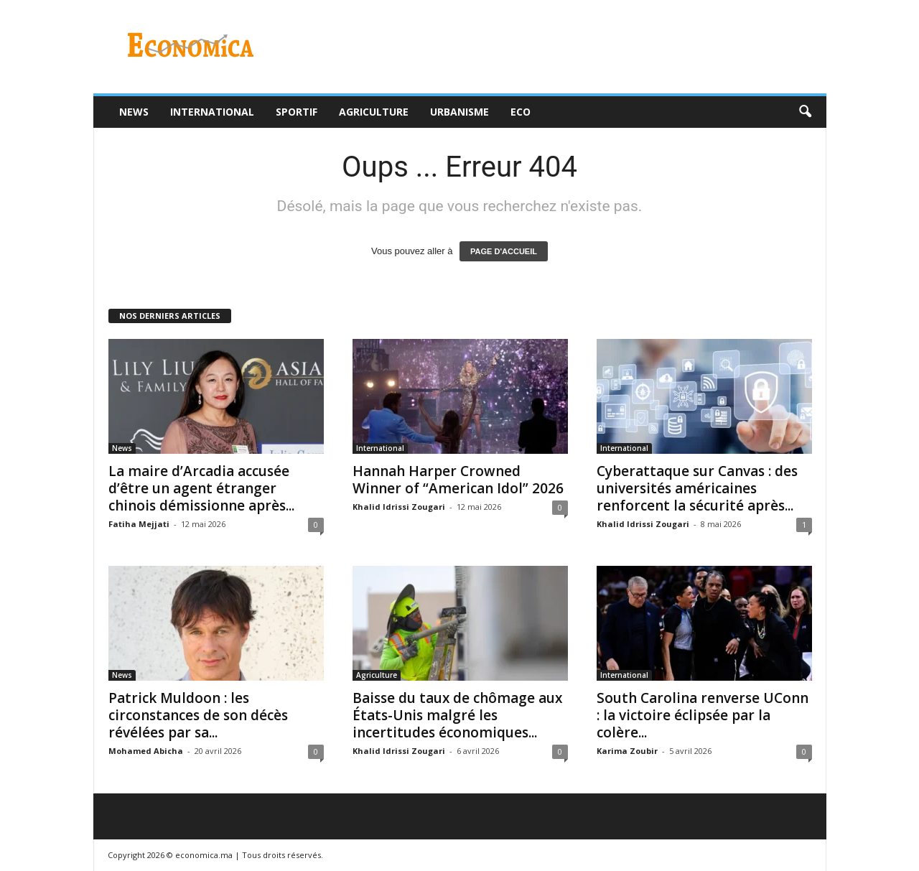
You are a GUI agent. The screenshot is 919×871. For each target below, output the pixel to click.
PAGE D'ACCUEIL (503, 251)
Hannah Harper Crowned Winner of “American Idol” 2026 (458, 480)
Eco (520, 111)
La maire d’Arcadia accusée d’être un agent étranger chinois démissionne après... (201, 488)
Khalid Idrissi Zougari (399, 506)
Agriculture (374, 111)
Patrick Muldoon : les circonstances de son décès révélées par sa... (198, 715)
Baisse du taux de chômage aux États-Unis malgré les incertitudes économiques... (457, 715)
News (134, 111)
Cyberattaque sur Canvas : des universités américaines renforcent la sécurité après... (697, 488)
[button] (805, 112)
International (212, 111)
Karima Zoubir (627, 750)
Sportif (296, 111)
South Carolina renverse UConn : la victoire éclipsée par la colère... (702, 715)
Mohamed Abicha (145, 750)
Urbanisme (459, 111)
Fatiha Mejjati (138, 523)
